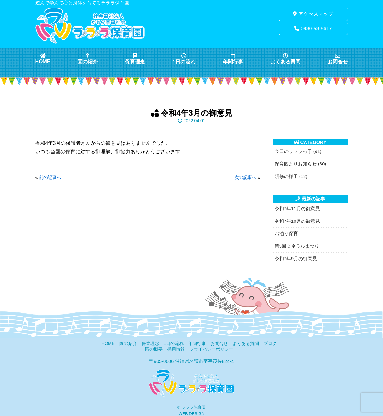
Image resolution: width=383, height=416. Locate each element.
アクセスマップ (313, 14)
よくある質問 (285, 58)
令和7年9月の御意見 (296, 258)
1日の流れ (184, 58)
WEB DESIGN (191, 413)
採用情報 (176, 349)
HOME (42, 58)
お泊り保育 (286, 233)
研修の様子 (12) (291, 176)
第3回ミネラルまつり (297, 246)
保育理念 (135, 58)
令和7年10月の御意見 (297, 221)
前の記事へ (50, 177)
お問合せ (338, 58)
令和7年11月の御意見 (297, 208)
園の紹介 (88, 58)
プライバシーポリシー (211, 349)
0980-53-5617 (313, 28)
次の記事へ (245, 177)
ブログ (270, 343)
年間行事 (233, 58)
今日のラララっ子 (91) (298, 151)
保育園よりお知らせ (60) (300, 163)
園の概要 (154, 349)
